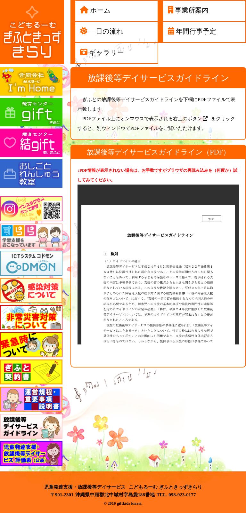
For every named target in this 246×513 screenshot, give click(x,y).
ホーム (100, 10)
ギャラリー (106, 52)
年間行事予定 (196, 31)
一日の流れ (106, 31)
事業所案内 (192, 10)
